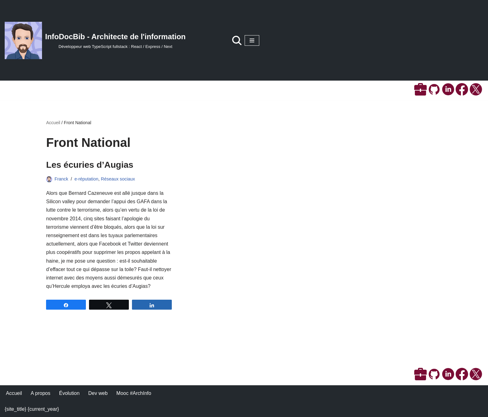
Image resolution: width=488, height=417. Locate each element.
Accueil (53, 122)
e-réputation (86, 178)
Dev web (98, 393)
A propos (40, 393)
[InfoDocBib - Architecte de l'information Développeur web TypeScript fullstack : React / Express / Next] (95, 40)
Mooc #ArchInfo (133, 393)
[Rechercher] (237, 40)
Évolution (69, 393)
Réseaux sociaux (118, 178)
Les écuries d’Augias (89, 165)
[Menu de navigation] (252, 40)
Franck (61, 178)
